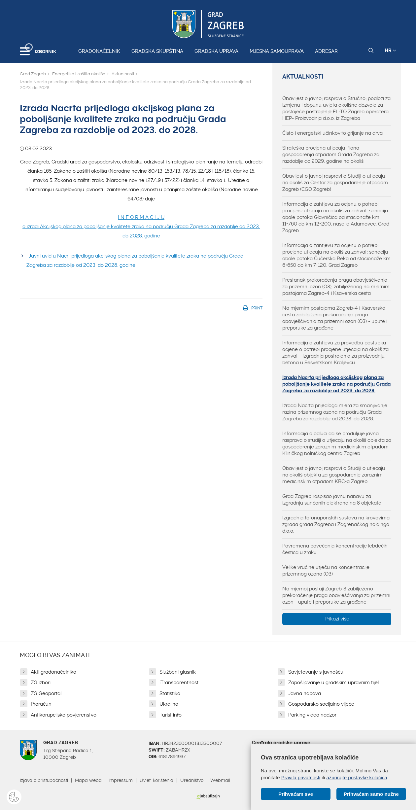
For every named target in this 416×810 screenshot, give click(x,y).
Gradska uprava (216, 51)
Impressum (121, 780)
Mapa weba (88, 780)
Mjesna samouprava (277, 51)
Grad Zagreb (33, 73)
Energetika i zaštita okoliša (78, 73)
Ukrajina (168, 704)
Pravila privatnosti (300, 777)
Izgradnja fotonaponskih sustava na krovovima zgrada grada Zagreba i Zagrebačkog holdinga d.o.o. (336, 524)
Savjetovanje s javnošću (315, 672)
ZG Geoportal (46, 693)
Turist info (170, 715)
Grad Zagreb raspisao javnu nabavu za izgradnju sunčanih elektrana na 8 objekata (331, 499)
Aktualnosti (123, 73)
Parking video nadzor (312, 715)
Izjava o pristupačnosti (44, 780)
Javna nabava (304, 693)
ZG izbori (41, 683)
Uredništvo (191, 780)
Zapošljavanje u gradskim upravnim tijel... (335, 683)
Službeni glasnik (177, 672)
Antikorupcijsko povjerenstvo (63, 715)
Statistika (169, 693)
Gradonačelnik (99, 51)
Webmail (220, 780)
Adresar (326, 51)
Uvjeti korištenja (156, 780)
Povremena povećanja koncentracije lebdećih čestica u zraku (335, 549)
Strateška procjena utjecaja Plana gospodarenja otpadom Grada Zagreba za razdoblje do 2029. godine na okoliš (330, 154)
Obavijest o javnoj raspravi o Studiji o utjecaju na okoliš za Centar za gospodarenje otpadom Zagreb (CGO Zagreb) (335, 182)
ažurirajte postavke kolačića (356, 777)
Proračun (41, 704)
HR (390, 50)
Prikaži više (337, 619)
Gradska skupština (157, 51)
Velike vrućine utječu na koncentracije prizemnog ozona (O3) (325, 570)
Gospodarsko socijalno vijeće (321, 704)
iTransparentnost (178, 683)
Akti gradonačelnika (53, 672)
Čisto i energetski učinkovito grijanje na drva (332, 133)
